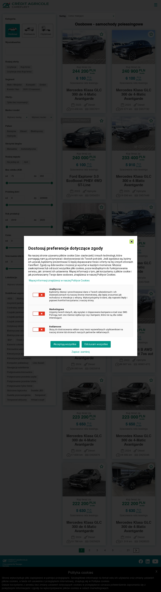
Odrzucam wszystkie (96, 344)
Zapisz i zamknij (81, 351)
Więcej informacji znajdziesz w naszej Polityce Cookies (59, 280)
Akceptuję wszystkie (64, 344)
